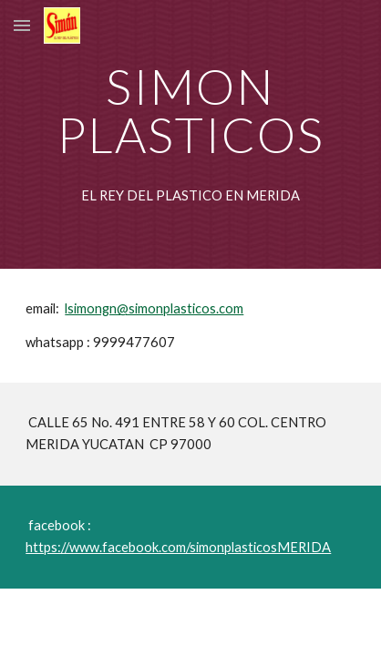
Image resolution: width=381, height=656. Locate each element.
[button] (22, 25)
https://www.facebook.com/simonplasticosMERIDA (178, 547)
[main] (190, 110)
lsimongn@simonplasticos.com (154, 308)
